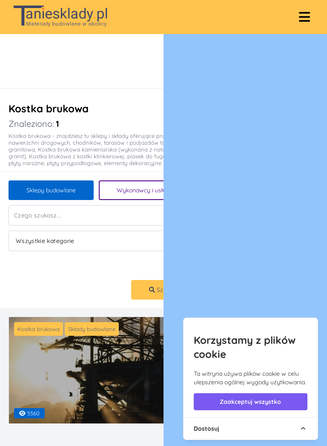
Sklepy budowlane (51, 190)
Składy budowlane (91, 329)
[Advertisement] (155, 61)
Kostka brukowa (38, 329)
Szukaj (162, 290)
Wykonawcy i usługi (144, 190)
